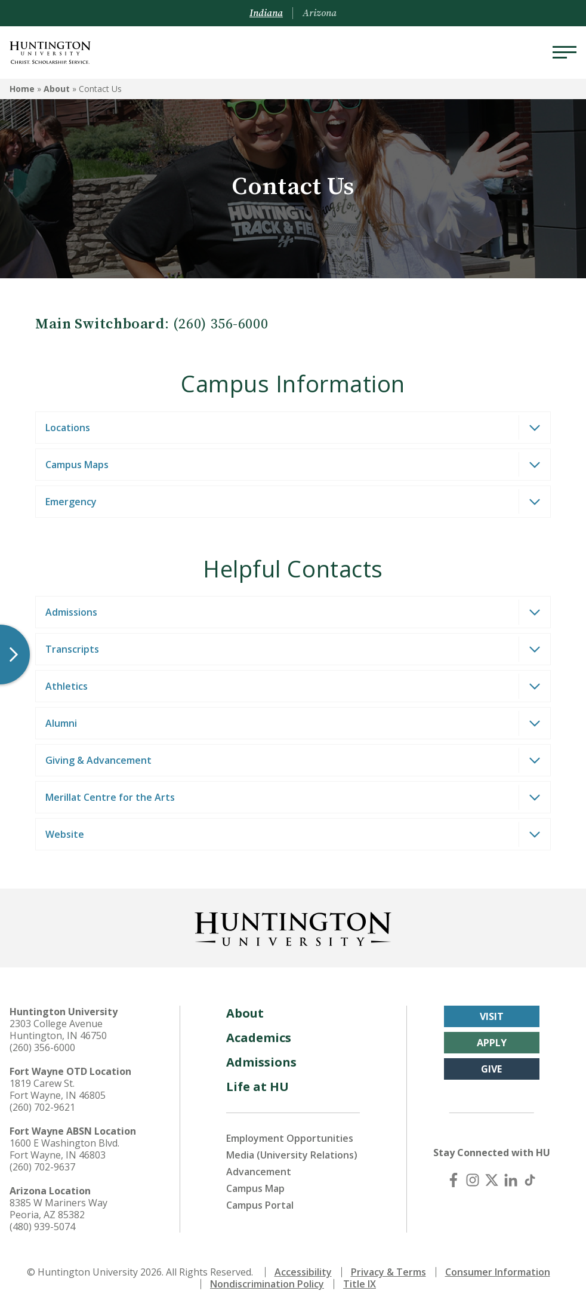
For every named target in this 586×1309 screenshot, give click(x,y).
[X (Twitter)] (492, 1180)
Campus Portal (260, 1205)
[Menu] (564, 52)
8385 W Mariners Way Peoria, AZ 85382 (58, 1208)
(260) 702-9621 (42, 1107)
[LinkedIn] (511, 1180)
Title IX (359, 1283)
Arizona (320, 13)
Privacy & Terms (388, 1272)
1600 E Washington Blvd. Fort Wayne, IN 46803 (64, 1148)
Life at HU (257, 1086)
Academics (258, 1038)
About (57, 88)
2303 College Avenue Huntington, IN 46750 (58, 1029)
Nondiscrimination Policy (267, 1283)
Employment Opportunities (289, 1138)
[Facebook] (453, 1180)
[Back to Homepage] (293, 927)
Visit (492, 1016)
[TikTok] (530, 1180)
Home (22, 88)
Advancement (258, 1171)
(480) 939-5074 (42, 1226)
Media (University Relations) (291, 1154)
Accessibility (303, 1272)
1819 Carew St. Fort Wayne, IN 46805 (58, 1089)
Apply (492, 1042)
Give (491, 1069)
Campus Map (255, 1188)
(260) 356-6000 (42, 1047)
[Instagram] (472, 1180)
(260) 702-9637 (42, 1166)
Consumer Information (497, 1272)
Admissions (261, 1062)
